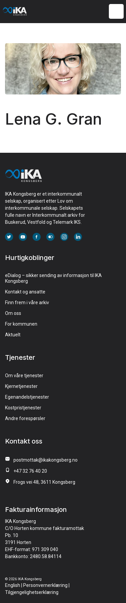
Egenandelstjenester (27, 397)
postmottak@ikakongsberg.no (45, 460)
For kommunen (21, 324)
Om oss (13, 313)
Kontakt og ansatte (25, 291)
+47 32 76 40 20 (30, 471)
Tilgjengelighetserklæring (31, 592)
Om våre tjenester (24, 375)
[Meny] (116, 11)
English (12, 585)
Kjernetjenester (21, 386)
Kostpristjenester (23, 407)
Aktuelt (12, 334)
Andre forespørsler (25, 418)
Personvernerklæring (45, 585)
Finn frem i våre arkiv (27, 302)
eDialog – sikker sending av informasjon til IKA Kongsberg (53, 278)
